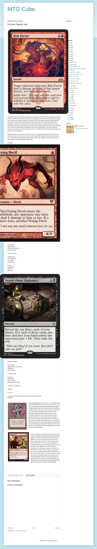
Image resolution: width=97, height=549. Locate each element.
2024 (69, 47)
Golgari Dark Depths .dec (75, 74)
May (70, 97)
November (72, 64)
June (70, 94)
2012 (69, 119)
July (70, 92)
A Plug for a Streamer (74, 72)
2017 (69, 108)
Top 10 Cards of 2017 (74, 78)
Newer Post (11, 528)
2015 (69, 112)
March (71, 101)
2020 (69, 56)
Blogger (55, 540)
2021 (69, 54)
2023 (69, 49)
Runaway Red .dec (73, 81)
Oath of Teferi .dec (73, 76)
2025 (69, 45)
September (72, 88)
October (71, 86)
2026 (69, 43)
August (71, 90)
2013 (69, 117)
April (70, 99)
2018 (69, 60)
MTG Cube (21, 9)
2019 (69, 58)
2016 (69, 110)
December (72, 62)
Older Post (57, 528)
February (71, 103)
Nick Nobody (80, 126)
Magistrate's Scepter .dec (75, 83)
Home (34, 528)
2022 (69, 51)
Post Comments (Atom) (20, 530)
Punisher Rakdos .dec (74, 66)
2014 (69, 115)
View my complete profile (81, 128)
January (71, 105)
